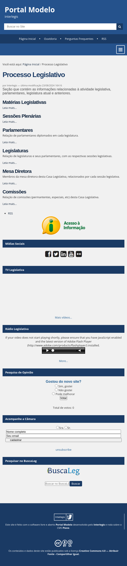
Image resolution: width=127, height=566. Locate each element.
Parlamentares (18, 130)
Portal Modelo (64, 524)
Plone (66, 527)
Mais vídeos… (63, 317)
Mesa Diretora (17, 171)
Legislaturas (15, 150)
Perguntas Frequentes (79, 39)
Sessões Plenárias (22, 116)
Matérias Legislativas (24, 102)
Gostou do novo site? (63, 381)
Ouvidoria (50, 39)
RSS (104, 39)
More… (63, 361)
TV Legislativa (14, 270)
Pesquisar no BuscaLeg (21, 461)
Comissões (14, 192)
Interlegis (99, 524)
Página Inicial (27, 39)
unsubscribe (63, 450)
